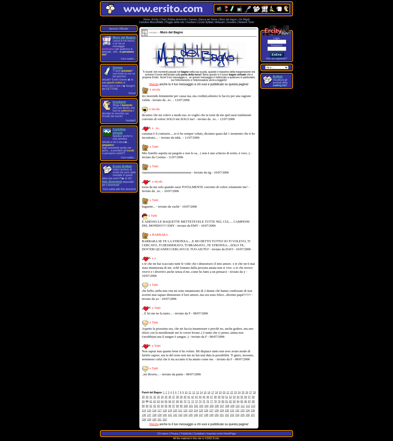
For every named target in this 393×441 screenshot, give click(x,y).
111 (243, 406)
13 (197, 392)
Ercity (155, 19)
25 (243, 392)
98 (177, 406)
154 (237, 415)
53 (234, 397)
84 (238, 401)
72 (192, 401)
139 (159, 415)
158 (144, 419)
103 (201, 406)
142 (175, 415)
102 (196, 406)
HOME (153, 32)
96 (169, 406)
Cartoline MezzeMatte (151, 22)
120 (175, 410)
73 (196, 401)
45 (204, 397)
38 (177, 397)
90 (147, 406)
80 (223, 401)
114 (144, 410)
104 (206, 406)
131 (232, 410)
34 (162, 397)
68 (177, 401)
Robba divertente (177, 19)
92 (154, 406)
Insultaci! (131, 120)
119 (170, 410)
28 (254, 392)
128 (217, 410)
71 (188, 401)
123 (190, 410)
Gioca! (132, 93)
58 (253, 397)
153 (232, 415)
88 (253, 401)
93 (158, 406)
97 (173, 406)
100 (185, 406)
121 (180, 410)
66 (169, 401)
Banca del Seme (208, 19)
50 (223, 397)
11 (189, 392)
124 (196, 410)
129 (222, 410)
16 (209, 392)
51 (226, 397)
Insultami (191, 22)
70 (184, 401)
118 (165, 410)
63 (158, 401)
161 (159, 419)
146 (196, 415)
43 (196, 397)
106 (217, 406)
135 (253, 410)
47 (211, 397)
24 (239, 392)
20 (224, 392)
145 (190, 415)
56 (245, 397)
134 (248, 410)
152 (227, 415)
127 (211, 410)
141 (170, 415)
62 (154, 401)
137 (149, 415)
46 (207, 397)
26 (246, 392)
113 (253, 406)
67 (173, 401)
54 (238, 397)
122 (185, 410)
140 (165, 415)
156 (248, 415)
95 (166, 406)
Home (146, 19)
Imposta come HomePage (221, 433)
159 (149, 419)
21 (227, 392)
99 (181, 406)
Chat (163, 19)
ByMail (278, 76)
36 (169, 397)
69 (181, 401)
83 (234, 401)
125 (201, 410)
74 (200, 401)
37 (173, 397)
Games (193, 19)
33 (158, 397)
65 (166, 401)
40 (184, 397)
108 (227, 406)
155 (242, 415)
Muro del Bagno (124, 37)
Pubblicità (186, 433)
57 (249, 397)
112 (248, 406)
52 (230, 397)
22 (231, 392)
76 (207, 401)
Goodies (231, 22)
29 (143, 397)
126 (206, 410)
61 (150, 401)
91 (150, 406)
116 (154, 410)
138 (154, 415)
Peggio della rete (174, 22)
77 (211, 401)
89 (143, 406)
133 (242, 410)
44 (200, 397)
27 (250, 392)
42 (192, 397)
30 (147, 397)
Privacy (174, 433)
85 (241, 401)
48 (215, 397)
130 (227, 410)
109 (232, 406)
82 (230, 401)
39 (181, 397)
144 (185, 415)
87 (249, 401)
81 (226, 401)
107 (222, 406)
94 (162, 406)
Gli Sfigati (244, 19)
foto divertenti (112, 182)
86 (245, 401)
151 (222, 415)
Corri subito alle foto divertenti (119, 189)
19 (220, 392)
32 (154, 397)
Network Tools (246, 22)
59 (143, 401)
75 (204, 401)
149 (211, 415)
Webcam (220, 22)
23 (235, 392)
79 (219, 401)
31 (150, 397)
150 (217, 415)
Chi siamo (162, 433)
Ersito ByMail (205, 22)
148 (206, 415)
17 (212, 392)
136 (144, 415)
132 (237, 410)
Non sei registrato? (276, 58)
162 (165, 419)
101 (191, 406)
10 (186, 392)
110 (237, 406)
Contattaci (199, 433)
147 (201, 415)
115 (149, 410)
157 (253, 415)
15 (205, 392)
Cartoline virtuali (119, 131)
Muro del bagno (228, 19)
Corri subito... (128, 58)
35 (166, 397)
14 (201, 392)
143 (180, 415)
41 (188, 397)
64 (162, 401)
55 (241, 397)
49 (219, 397)
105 (212, 406)
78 (215, 401)
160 (154, 419)
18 (216, 392)
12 (193, 392)
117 (159, 410)
